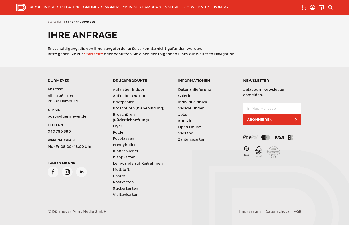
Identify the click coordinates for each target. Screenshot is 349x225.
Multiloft (121, 170)
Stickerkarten (125, 188)
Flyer (117, 126)
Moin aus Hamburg (141, 7)
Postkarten (123, 182)
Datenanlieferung (194, 89)
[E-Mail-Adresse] (272, 108)
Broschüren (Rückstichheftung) (131, 117)
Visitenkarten (125, 195)
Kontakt (222, 7)
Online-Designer (101, 7)
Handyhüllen (125, 145)
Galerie (173, 7)
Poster (119, 176)
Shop (35, 7)
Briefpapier (123, 102)
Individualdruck (61, 7)
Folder (119, 132)
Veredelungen (191, 108)
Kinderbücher (126, 151)
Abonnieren (259, 120)
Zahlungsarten (191, 139)
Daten (204, 7)
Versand (185, 133)
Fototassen (123, 138)
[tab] (303, 7)
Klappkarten (124, 157)
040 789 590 (59, 131)
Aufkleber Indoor (129, 89)
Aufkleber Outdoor (130, 96)
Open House (189, 127)
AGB (297, 211)
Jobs (189, 7)
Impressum (250, 211)
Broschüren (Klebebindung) (138, 108)
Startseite (93, 54)
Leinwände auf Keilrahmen (138, 163)
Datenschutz (277, 211)
